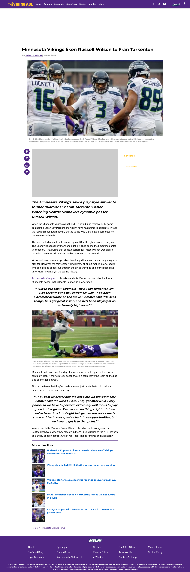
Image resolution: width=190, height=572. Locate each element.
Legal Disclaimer (37, 557)
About (31, 547)
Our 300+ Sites (127, 547)
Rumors (48, 4)
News (38, 4)
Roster (82, 4)
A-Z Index (98, 557)
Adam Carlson (34, 55)
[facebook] (153, 4)
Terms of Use (126, 552)
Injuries (92, 4)
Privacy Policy (100, 552)
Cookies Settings (128, 557)
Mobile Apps (154, 547)
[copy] (27, 172)
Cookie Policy (155, 552)
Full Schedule (131, 162)
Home (35, 528)
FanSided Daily (36, 552)
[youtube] (164, 4)
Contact (97, 547)
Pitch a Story (63, 552)
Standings (71, 4)
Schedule (59, 4)
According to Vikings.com (45, 278)
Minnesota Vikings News (53, 528)
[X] (159, 4)
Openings (61, 547)
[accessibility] (184, 3)
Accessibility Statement (69, 557)
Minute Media (19, 564)
